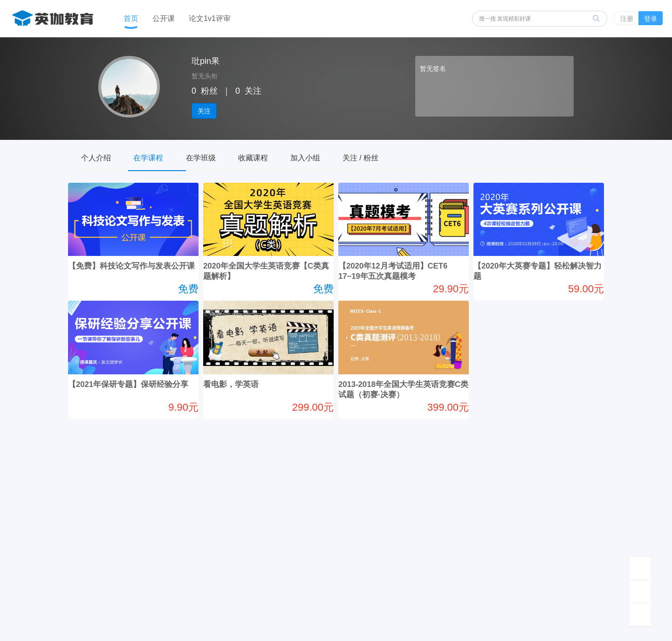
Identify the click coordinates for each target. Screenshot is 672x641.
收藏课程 (273, 156)
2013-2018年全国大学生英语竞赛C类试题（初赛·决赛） (399, 395)
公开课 (163, 18)
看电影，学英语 (244, 384)
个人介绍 (99, 156)
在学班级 (215, 156)
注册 (626, 18)
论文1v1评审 (210, 18)
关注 (204, 111)
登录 (650, 18)
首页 (130, 18)
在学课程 (157, 156)
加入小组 (330, 156)
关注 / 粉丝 (391, 156)
